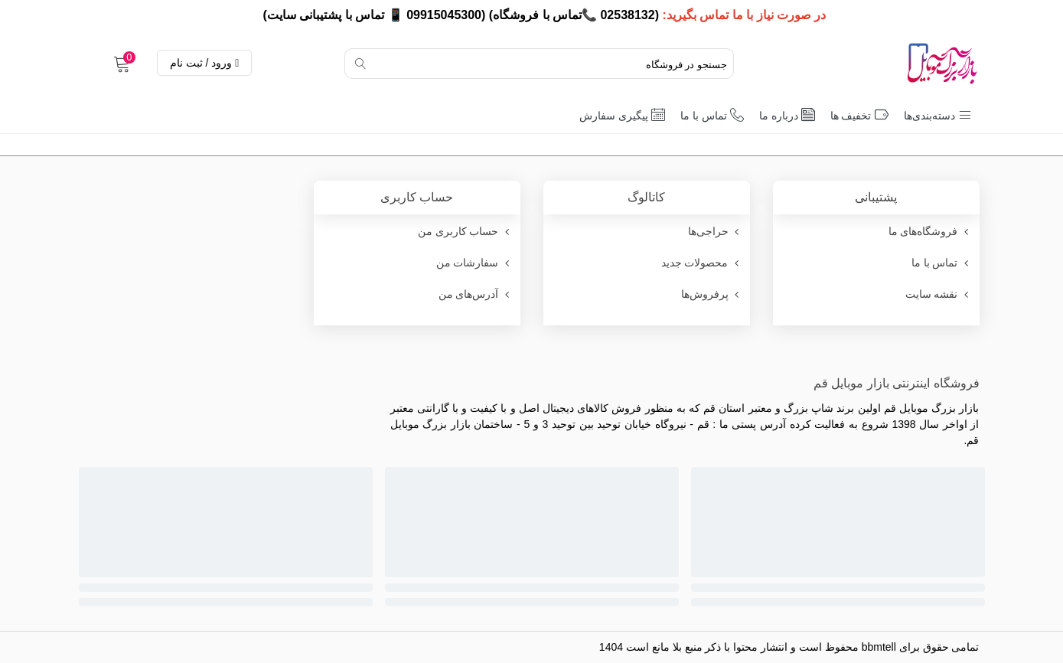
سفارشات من (474, 263)
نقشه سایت (938, 294)
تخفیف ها (859, 114)
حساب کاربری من (465, 232)
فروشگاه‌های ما (930, 232)
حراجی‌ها (715, 232)
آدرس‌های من (476, 294)
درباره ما (787, 114)
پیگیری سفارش (622, 114)
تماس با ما (712, 114)
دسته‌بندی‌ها (938, 114)
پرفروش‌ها (711, 294)
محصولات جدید (701, 263)
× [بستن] (17, 15)
